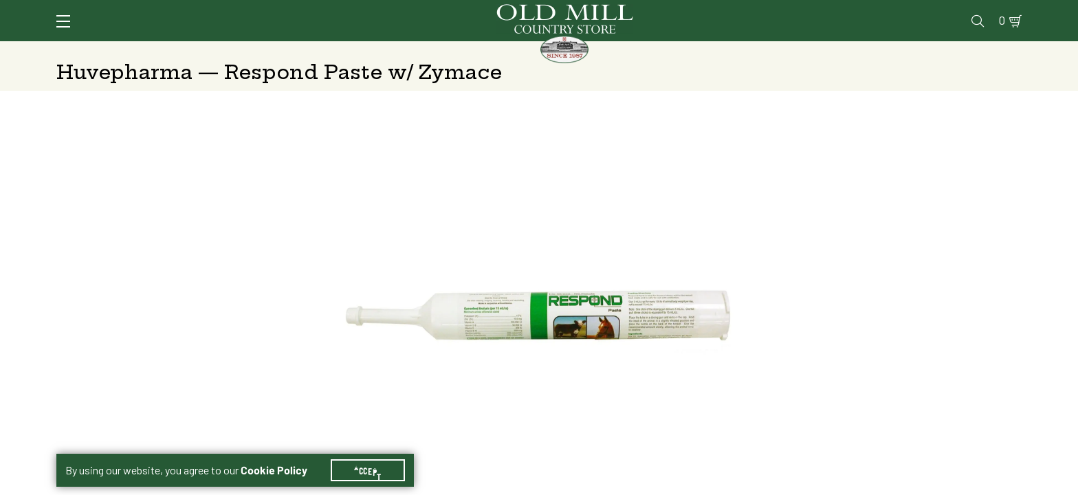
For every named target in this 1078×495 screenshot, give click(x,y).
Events (922, 11)
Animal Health (262, 51)
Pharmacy (796, 11)
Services (667, 11)
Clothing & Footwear (768, 51)
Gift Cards (862, 11)
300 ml (749, 246)
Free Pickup (920, 281)
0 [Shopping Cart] (998, 11)
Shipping (745, 281)
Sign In (229, 11)
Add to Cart (905, 390)
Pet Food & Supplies (607, 51)
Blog (967, 11)
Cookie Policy (274, 454)
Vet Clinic (730, 11)
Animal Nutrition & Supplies (427, 51)
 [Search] (1005, 51)
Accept (368, 453)
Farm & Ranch (909, 51)
